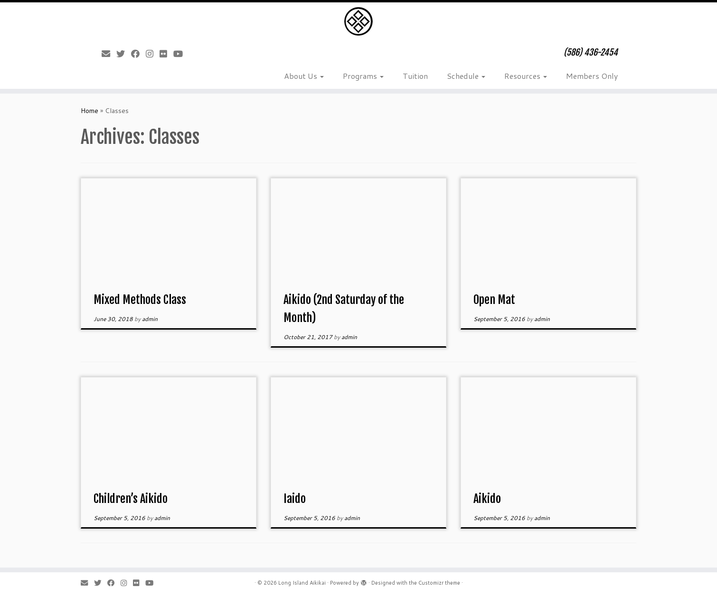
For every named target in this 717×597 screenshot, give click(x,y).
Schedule (466, 75)
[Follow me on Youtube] (181, 53)
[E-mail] (109, 53)
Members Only (592, 75)
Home (89, 110)
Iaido (294, 499)
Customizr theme (439, 583)
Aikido (487, 499)
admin (150, 319)
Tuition (415, 75)
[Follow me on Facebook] (138, 53)
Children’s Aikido (131, 499)
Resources (525, 75)
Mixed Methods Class (140, 300)
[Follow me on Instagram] (153, 53)
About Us (304, 75)
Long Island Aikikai (302, 583)
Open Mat (494, 300)
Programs (363, 75)
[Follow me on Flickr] (166, 53)
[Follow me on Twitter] (123, 53)
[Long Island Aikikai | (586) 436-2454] (358, 21)
